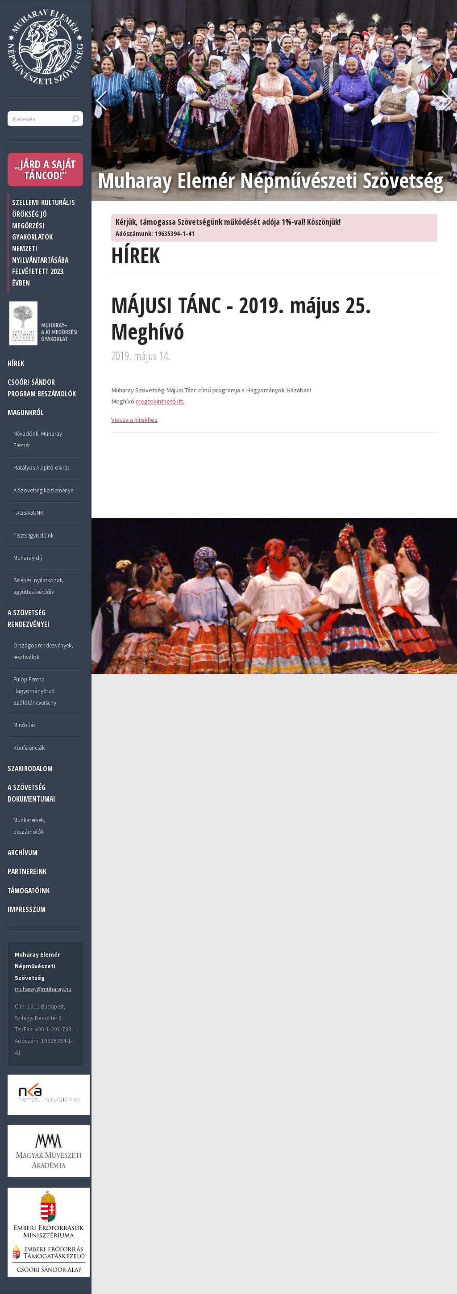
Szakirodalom (30, 768)
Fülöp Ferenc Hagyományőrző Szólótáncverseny (34, 691)
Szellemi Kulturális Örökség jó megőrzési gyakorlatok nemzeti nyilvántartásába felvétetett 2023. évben (43, 242)
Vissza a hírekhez (134, 420)
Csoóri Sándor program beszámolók (42, 388)
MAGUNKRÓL (26, 412)
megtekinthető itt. (160, 401)
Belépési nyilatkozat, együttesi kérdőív (38, 586)
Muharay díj (27, 558)
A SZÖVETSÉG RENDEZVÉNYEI (29, 618)
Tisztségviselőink (33, 535)
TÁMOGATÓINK (29, 890)
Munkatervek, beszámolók (29, 826)
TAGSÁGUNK (28, 513)
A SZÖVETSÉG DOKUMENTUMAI (31, 793)
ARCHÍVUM (22, 852)
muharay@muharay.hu (43, 989)
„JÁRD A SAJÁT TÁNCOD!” (45, 169)
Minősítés (24, 725)
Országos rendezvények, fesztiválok (43, 651)
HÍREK (16, 363)
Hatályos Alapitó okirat (41, 467)
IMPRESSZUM (27, 909)
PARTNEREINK (27, 871)
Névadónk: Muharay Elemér (37, 439)
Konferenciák (29, 748)
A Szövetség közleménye (43, 490)
